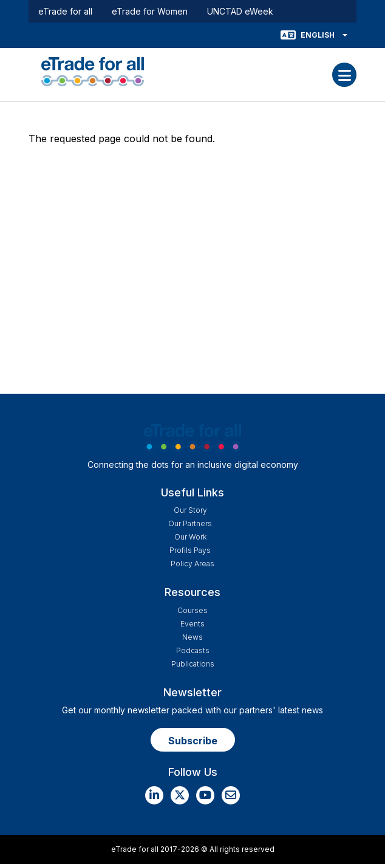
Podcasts (193, 650)
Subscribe (192, 741)
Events (192, 623)
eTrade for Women (150, 11)
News (192, 637)
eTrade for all (65, 11)
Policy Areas (192, 563)
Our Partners (190, 523)
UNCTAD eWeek (240, 11)
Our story (190, 510)
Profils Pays (190, 550)
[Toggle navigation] (344, 75)
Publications (192, 663)
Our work (190, 536)
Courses (192, 610)
